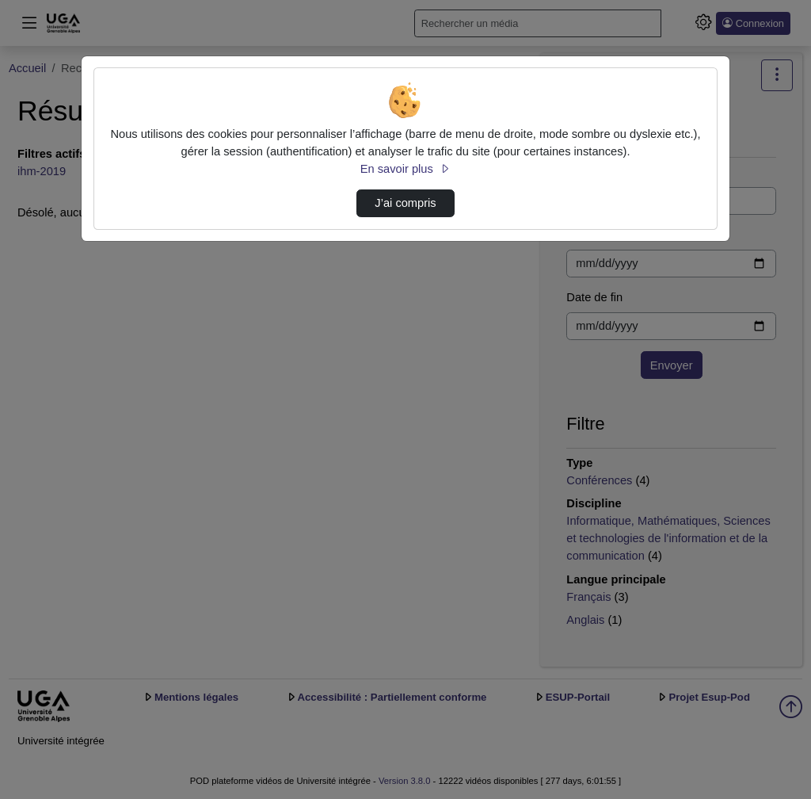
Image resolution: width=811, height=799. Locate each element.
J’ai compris (405, 203)
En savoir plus (405, 169)
